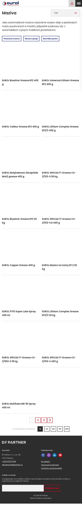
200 (67, 431)
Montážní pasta (50, 38)
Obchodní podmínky (50, 467)
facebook (43, 457)
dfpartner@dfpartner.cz (12, 467)
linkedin (55, 457)
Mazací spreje (31, 38)
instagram (49, 457)
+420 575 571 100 (9, 464)
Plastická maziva (12, 38)
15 (40, 431)
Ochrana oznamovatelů (51, 470)
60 (53, 431)
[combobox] (65, 13)
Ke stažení (45, 464)
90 (60, 431)
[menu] (78, 3)
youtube (60, 457)
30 (47, 431)
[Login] (72, 3)
